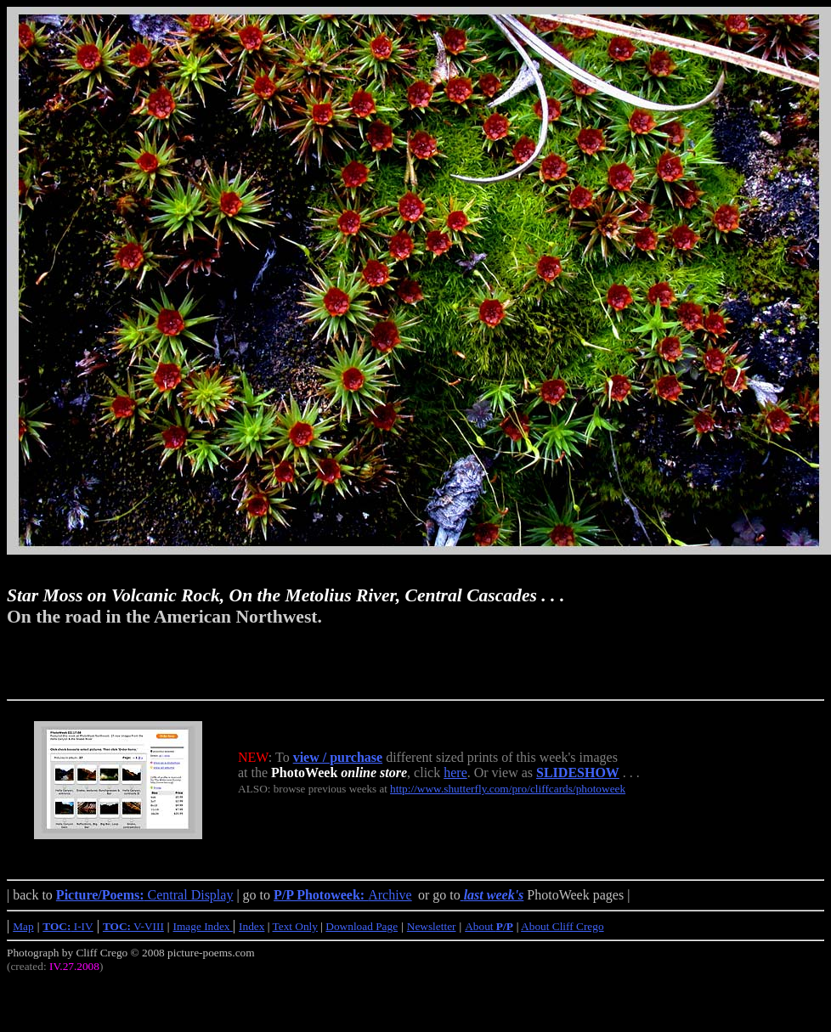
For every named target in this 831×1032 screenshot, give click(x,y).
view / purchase (337, 757)
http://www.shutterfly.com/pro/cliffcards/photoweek (507, 788)
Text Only (295, 926)
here (455, 772)
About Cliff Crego (562, 926)
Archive (343, 895)
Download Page (361, 926)
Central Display (145, 895)
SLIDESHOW (577, 772)
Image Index (203, 926)
